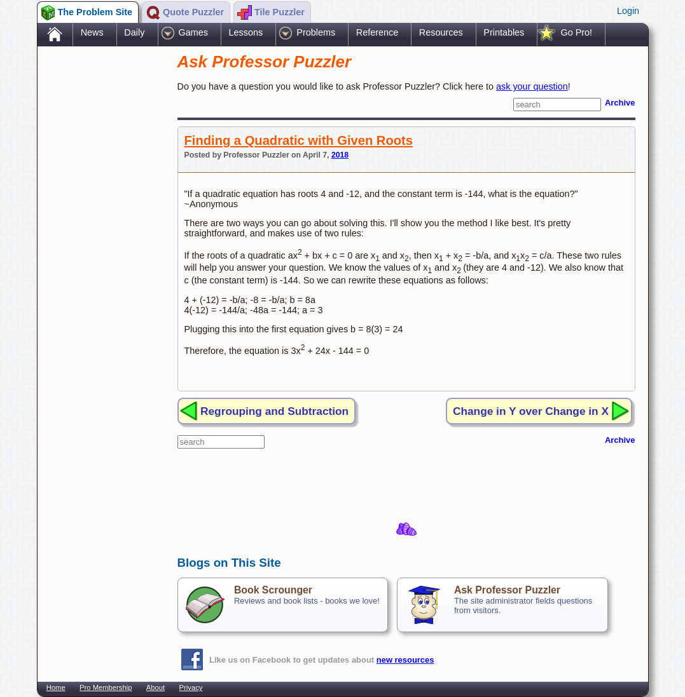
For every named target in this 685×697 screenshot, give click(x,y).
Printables (503, 32)
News (92, 32)
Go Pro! (576, 32)
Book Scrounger (273, 590)
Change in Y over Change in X (531, 411)
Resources (441, 32)
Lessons (246, 32)
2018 (340, 155)
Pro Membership (106, 687)
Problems (315, 32)
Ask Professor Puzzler (507, 590)
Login (628, 11)
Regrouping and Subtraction (274, 411)
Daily (134, 32)
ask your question (532, 86)
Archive (620, 102)
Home (56, 687)
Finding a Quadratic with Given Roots (298, 140)
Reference (377, 32)
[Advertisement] (101, 249)
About (155, 687)
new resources (405, 660)
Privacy (191, 687)
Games (193, 32)
